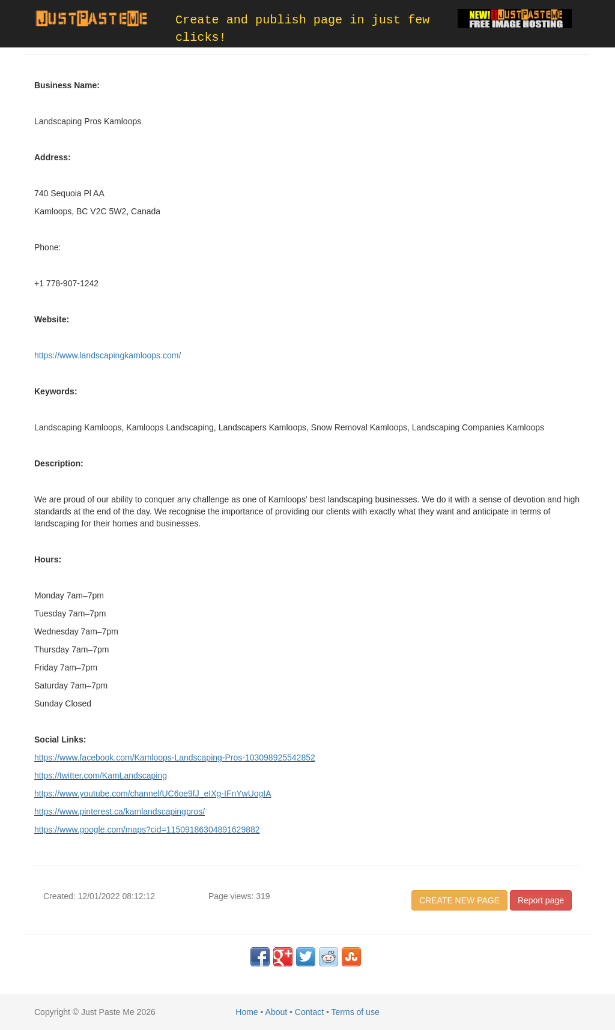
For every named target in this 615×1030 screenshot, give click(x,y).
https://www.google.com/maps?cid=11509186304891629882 (147, 829)
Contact (309, 1012)
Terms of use (356, 1012)
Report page (541, 900)
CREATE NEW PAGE (459, 900)
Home (246, 1012)
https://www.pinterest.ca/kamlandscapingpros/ (119, 811)
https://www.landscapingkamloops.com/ (107, 355)
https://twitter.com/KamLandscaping (100, 775)
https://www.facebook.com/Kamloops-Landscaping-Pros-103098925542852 (174, 757)
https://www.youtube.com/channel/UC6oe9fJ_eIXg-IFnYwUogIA (152, 793)
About (276, 1012)
